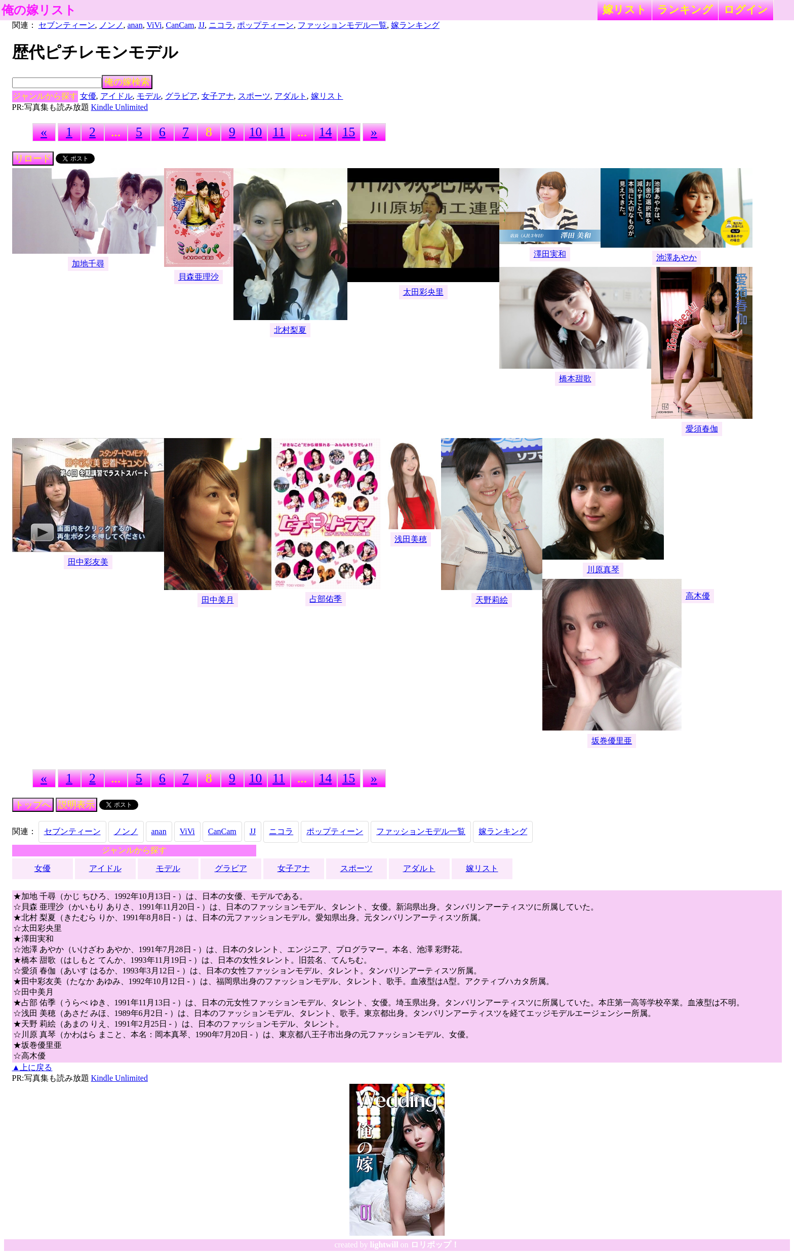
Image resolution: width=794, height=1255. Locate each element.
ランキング (685, 9)
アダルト (290, 96)
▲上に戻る (32, 1067)
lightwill (384, 1244)
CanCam (180, 25)
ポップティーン (265, 25)
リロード (33, 158)
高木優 (698, 596)
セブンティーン (66, 25)
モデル (149, 96)
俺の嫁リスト (39, 10)
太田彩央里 (423, 292)
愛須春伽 (702, 428)
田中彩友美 (88, 562)
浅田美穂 (410, 539)
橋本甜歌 (575, 378)
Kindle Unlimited (119, 107)
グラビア (181, 96)
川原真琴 (603, 569)
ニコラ (221, 25)
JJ (201, 25)
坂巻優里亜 (611, 740)
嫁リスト (625, 9)
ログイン (746, 9)
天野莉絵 (491, 600)
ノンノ (111, 25)
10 (255, 132)
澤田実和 (550, 254)
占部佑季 (325, 599)
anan (135, 25)
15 (348, 132)
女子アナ (218, 96)
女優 (88, 96)
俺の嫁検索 (127, 82)
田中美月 (218, 600)
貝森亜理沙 (198, 276)
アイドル (116, 96)
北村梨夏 (290, 330)
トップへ (33, 805)
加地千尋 (88, 263)
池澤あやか (676, 257)
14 (325, 132)
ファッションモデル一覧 (342, 25)
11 (278, 132)
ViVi (154, 25)
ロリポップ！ (435, 1244)
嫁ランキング (415, 25)
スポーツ (254, 96)
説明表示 (76, 805)
